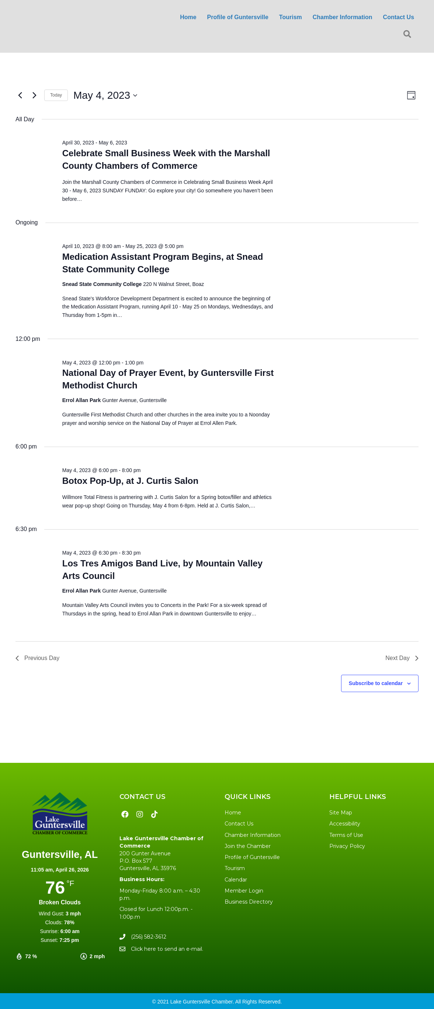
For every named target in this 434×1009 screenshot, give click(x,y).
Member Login (244, 890)
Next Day (402, 658)
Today (56, 95)
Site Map (340, 812)
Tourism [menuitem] (290, 17)
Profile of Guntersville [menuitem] (237, 17)
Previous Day (37, 658)
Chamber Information (253, 835)
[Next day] (34, 95)
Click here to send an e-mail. (167, 949)
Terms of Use (346, 835)
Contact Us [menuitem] (398, 17)
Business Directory (249, 901)
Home (233, 812)
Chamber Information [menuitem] (342, 17)
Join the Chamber (248, 846)
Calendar (236, 879)
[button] (408, 34)
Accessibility (344, 823)
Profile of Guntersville (252, 857)
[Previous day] (19, 95)
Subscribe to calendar (376, 683)
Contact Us (239, 823)
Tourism (235, 868)
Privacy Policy (347, 846)
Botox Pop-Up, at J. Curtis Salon (130, 481)
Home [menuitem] (188, 17)
